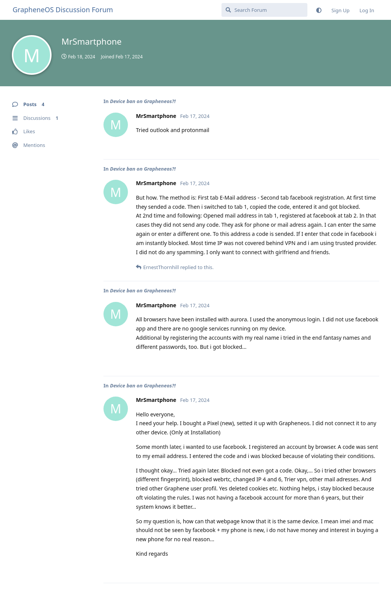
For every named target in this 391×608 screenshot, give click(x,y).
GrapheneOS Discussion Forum (63, 9)
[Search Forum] (264, 10)
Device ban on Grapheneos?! (143, 101)
